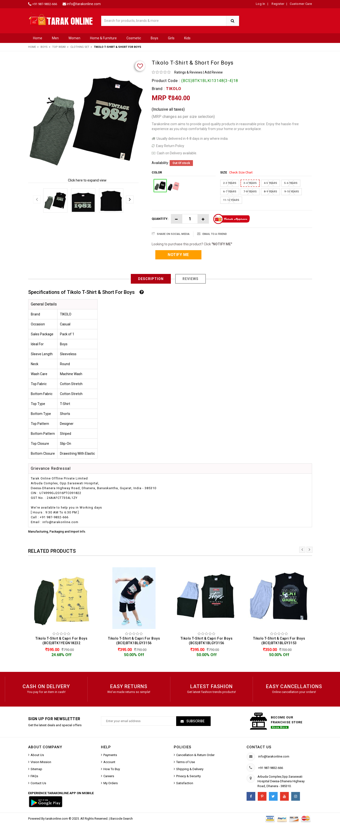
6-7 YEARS (229, 191)
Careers (108, 776)
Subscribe (195, 721)
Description (151, 279)
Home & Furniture (103, 38)
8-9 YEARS (270, 191)
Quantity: (160, 219)
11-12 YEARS (231, 200)
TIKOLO (173, 88)
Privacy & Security (188, 776)
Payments (110, 755)
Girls (171, 38)
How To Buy (111, 769)
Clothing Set (79, 47)
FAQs (34, 776)
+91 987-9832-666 (44, 4)
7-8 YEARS (250, 191)
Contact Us (38, 783)
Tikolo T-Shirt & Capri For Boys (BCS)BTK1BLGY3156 (134, 640)
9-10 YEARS (291, 191)
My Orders (110, 783)
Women (74, 38)
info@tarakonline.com (84, 4)
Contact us (259, 747)
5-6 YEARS (291, 183)
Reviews (190, 279)
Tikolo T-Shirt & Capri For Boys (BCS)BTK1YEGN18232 (61, 640)
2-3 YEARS (229, 183)
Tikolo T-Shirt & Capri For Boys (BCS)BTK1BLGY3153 (279, 640)
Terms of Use (185, 762)
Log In (260, 4)
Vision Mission (41, 762)
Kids (187, 38)
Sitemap (36, 769)
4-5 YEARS (270, 183)
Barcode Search (121, 818)
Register (277, 4)
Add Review (214, 72)
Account (109, 762)
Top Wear (59, 47)
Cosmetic (133, 38)
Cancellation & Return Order (195, 755)
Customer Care (301, 4)
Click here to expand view (87, 180)
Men (55, 38)
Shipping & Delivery (189, 769)
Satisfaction (184, 783)
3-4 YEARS (250, 183)
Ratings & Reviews (188, 72)
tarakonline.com (57, 818)
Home (37, 38)
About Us (37, 755)
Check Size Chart (241, 172)
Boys (154, 38)
